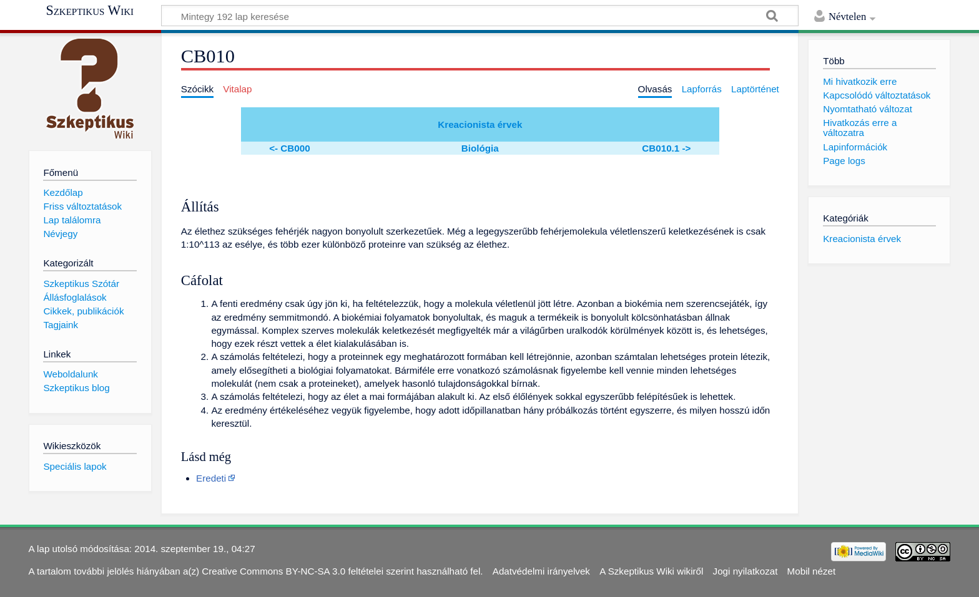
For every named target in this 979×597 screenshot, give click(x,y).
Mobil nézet (811, 571)
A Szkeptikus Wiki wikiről (651, 571)
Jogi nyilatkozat (745, 571)
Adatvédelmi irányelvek (541, 571)
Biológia (480, 148)
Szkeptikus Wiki (90, 10)
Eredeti (211, 478)
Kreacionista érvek (480, 124)
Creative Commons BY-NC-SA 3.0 (273, 571)
